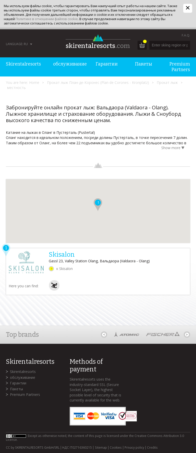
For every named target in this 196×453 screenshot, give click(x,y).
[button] (98, 204)
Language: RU (17, 44)
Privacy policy (134, 447)
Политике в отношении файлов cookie (47, 19)
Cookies (116, 447)
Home (34, 82)
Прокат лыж (167, 82)
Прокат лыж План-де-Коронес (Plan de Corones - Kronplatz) (98, 82)
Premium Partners (25, 394)
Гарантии (18, 383)
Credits (152, 447)
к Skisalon (64, 268)
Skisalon (62, 254)
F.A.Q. (186, 35)
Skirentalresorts (23, 371)
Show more (173, 148)
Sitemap (101, 447)
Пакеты (16, 388)
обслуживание (22, 377)
